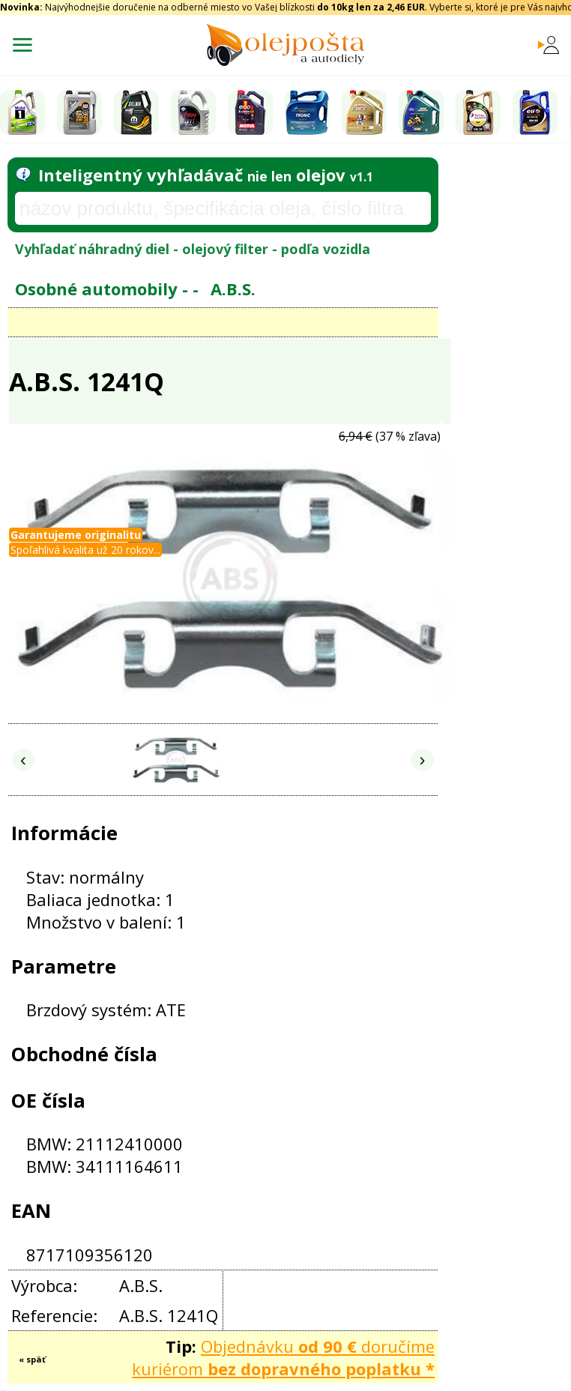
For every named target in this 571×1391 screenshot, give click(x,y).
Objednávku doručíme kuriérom (283, 1357)
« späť (32, 1359)
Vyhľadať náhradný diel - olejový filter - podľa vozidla (192, 249)
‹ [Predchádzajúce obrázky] (23, 759)
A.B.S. (233, 288)
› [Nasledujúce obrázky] (423, 759)
